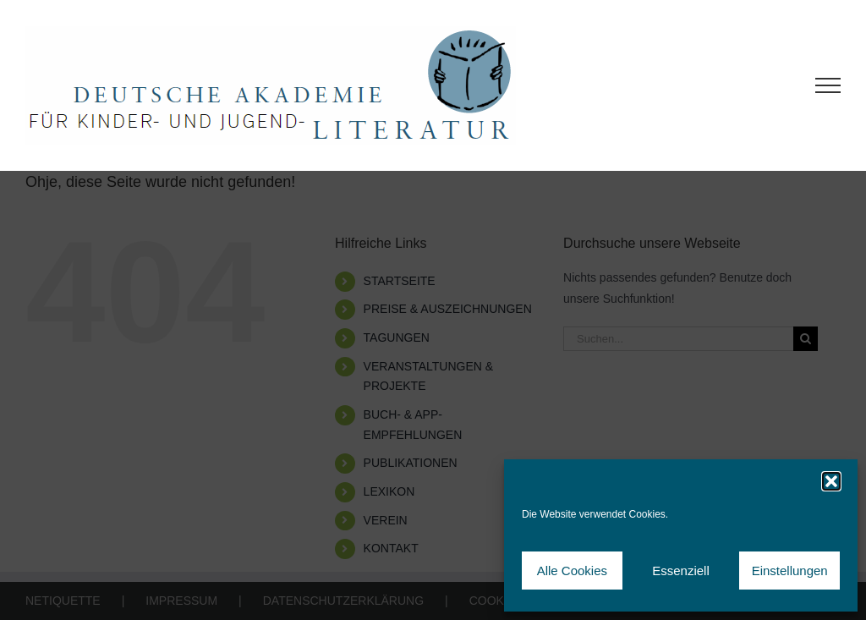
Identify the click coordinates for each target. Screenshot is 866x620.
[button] (831, 481)
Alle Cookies (572, 570)
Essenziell (681, 570)
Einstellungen (790, 570)
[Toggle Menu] (828, 85)
